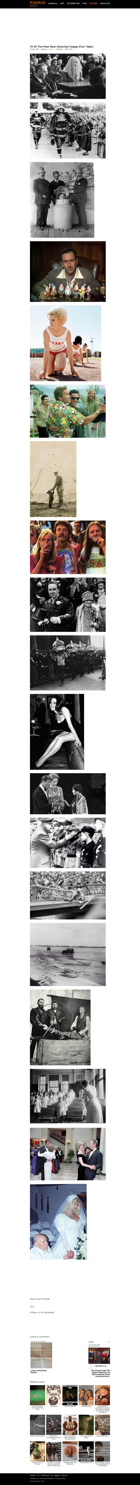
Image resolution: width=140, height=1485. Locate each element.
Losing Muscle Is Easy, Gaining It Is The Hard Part (70, 1437)
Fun (84, 3)
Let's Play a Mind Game (86, 1436)
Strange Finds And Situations (70, 1463)
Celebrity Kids (86, 1406)
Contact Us (34, 1478)
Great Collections (102, 1436)
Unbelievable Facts (86, 1462)
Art (62, 3)
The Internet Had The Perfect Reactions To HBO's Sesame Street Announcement (100, 1373)
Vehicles (105, 3)
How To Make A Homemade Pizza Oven (38, 1407)
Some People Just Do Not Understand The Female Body (102, 1463)
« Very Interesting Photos (38, 1371)
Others (93, 3)
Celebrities (73, 3)
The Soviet (53, 1406)
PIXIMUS (37, 3)
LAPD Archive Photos (37, 1436)
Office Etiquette (70, 1406)
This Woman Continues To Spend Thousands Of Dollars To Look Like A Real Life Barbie (102, 1409)
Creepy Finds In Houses (37, 1463)
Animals (52, 3)
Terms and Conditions (46, 1478)
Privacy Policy (60, 1478)
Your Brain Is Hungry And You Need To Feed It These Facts (54, 1463)
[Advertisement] (70, 27)
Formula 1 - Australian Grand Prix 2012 (54, 1437)
